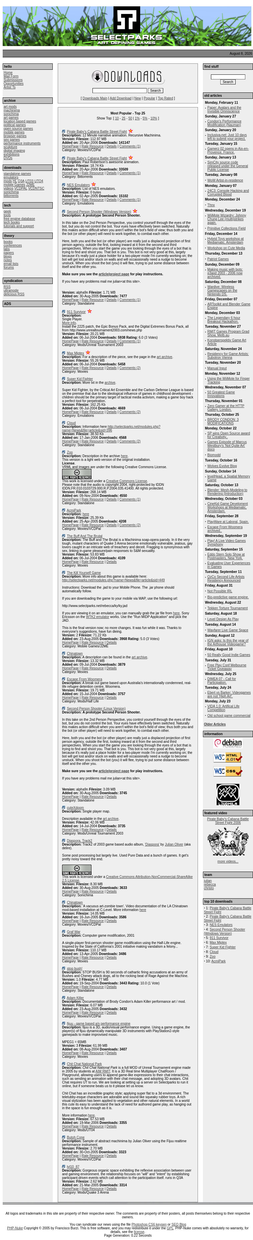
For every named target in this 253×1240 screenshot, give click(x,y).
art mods (10, 106)
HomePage (70, 146)
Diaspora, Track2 (79, 841)
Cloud (71, 423)
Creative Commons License (126, 481)
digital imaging (14, 150)
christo (209, 888)
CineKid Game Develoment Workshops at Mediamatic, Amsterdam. (227, 507)
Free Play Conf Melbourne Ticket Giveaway (226, 667)
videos (8, 188)
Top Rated (165, 98)
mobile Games (14, 185)
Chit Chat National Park (84, 1064)
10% (154, 118)
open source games (18, 128)
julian (208, 881)
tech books (12, 222)
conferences (13, 245)
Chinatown (75, 653)
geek (7, 211)
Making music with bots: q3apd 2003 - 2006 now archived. (225, 273)
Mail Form (11, 76)
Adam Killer (75, 998)
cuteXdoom (75, 808)
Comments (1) (130, 146)
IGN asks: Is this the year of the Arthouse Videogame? (227, 642)
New (137, 98)
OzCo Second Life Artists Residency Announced (225, 578)
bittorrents (11, 196)
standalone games (17, 174)
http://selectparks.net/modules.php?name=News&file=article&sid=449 (113, 580)
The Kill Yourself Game (84, 573)
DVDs (8, 158)
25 (123, 118)
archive (109, 382)
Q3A (21, 181)
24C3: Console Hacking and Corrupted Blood (228, 192)
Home (8, 72)
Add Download (121, 98)
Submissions (13, 80)
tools (7, 215)
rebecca (210, 884)
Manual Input (217, 368)
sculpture (10, 147)
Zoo (70, 452)
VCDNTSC (36, 188)
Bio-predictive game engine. (228, 597)
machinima (12, 110)
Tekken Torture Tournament (227, 608)
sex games (12, 139)
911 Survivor (76, 312)
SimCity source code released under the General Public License (227, 166)
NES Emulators (78, 185)
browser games (15, 136)
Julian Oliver (174, 844)
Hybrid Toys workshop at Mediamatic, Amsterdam (225, 240)
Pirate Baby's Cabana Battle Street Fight (97, 131)
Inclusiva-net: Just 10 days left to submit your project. (227, 136)
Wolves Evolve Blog (222, 466)
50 (130, 118)
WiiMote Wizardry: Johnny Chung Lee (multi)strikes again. (226, 219)
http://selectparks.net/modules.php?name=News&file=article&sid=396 (111, 428)
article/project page (114, 274)
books (8, 242)
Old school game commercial (228, 715)
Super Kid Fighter (80, 379)
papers (9, 253)
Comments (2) (130, 368)
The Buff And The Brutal (84, 536)
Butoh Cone (76, 1137)
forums (9, 267)
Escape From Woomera (84, 679)
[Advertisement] (28, 348)
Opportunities (13, 83)
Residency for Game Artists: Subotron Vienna (228, 355)
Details (111, 146)
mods (8, 181)
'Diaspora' (152, 844)
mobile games (14, 132)
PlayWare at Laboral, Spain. (228, 522)
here (124, 456)
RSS (7, 287)
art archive (165, 357)
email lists (11, 264)
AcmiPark (74, 510)
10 (117, 118)
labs (7, 249)
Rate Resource (92, 146)
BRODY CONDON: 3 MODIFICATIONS (223, 421)
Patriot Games (218, 259)
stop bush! (74, 968)
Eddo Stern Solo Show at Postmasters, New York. (226, 556)
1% (137, 118)
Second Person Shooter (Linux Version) (96, 708)
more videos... (228, 861)
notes (8, 260)
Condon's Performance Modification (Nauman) (224, 123)
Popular (149, 98)
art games (11, 117)
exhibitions (11, 154)
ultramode (11, 290)
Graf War (73, 932)
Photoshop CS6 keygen (149, 1224)
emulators (11, 177)
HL (15, 181)
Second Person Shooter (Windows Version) (99, 212)
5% (145, 118)
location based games (20, 121)
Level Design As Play (223, 619)
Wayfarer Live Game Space (227, 630)
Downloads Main (95, 98)
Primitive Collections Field (226, 228)
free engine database (19, 219)
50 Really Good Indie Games (228, 655)
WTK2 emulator (97, 617)
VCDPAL (20, 188)
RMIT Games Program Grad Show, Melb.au (228, 333)
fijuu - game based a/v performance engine (99, 1023)
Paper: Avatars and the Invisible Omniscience (224, 109)
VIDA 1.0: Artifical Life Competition (223, 708)
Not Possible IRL (219, 591)
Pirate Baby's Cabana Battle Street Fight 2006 (228, 821)
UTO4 (38, 181)
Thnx (211, 205)
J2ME (30, 185)
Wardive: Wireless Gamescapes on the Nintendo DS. (222, 290)
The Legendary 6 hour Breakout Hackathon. (223, 319)
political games (15, 125)
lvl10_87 (73, 1167)
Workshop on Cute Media (226, 248)
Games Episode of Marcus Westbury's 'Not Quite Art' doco (227, 445)
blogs (8, 256)
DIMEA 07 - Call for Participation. (221, 680)
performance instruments (22, 143)
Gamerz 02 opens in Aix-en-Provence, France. (228, 150)
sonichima (11, 114)
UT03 (29, 181)
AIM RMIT (102, 1071)
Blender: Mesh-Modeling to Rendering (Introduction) (227, 492)
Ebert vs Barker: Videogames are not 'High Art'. (229, 694)
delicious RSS (14, 294)
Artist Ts (9, 87)
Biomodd (213, 455)
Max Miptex (75, 353)
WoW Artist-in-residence (225, 180)
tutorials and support (19, 226)
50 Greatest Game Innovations (221, 394)
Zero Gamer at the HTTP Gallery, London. (225, 407)
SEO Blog (179, 1224)
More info (69, 323)
